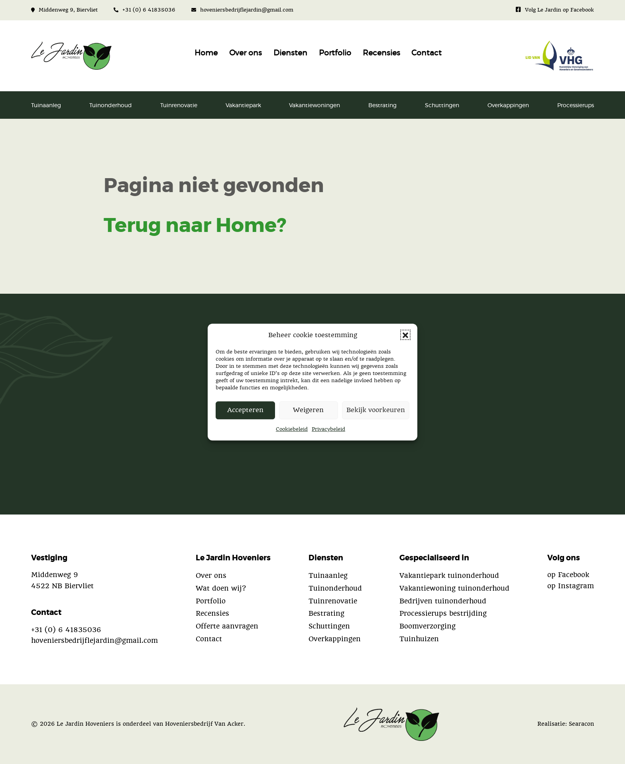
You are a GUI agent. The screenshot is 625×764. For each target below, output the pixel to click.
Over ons (245, 53)
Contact (426, 53)
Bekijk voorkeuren (375, 410)
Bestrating (382, 105)
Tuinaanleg (46, 105)
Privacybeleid (328, 429)
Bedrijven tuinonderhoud (442, 601)
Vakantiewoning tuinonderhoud (454, 588)
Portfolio (335, 53)
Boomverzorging (427, 626)
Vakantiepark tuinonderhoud (449, 575)
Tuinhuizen (419, 639)
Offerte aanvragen (227, 626)
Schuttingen (442, 105)
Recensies (381, 53)
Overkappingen (508, 105)
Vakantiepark (243, 105)
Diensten (290, 53)
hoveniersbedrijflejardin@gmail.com (242, 10)
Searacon (581, 724)
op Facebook (568, 575)
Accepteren (245, 410)
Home (206, 53)
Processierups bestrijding (443, 613)
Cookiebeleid (292, 429)
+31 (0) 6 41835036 (144, 10)
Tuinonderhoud (110, 105)
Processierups (575, 105)
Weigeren (308, 410)
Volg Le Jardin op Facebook (555, 10)
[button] (405, 335)
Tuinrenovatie (178, 105)
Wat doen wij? (221, 588)
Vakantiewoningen (314, 105)
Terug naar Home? (195, 226)
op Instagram (570, 586)
